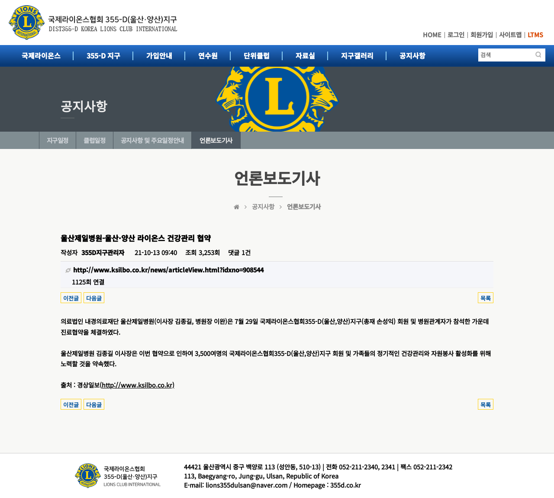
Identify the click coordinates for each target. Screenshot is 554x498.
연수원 (208, 56)
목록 (485, 298)
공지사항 (412, 56)
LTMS (535, 34)
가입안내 (159, 56)
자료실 (305, 56)
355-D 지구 (103, 56)
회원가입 (481, 34)
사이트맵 (510, 34)
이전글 (71, 298)
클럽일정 (95, 140)
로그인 (456, 34)
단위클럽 (257, 56)
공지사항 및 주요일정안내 (152, 140)
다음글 (94, 298)
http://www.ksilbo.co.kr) (138, 384)
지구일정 (58, 140)
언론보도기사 (216, 140)
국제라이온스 (41, 56)
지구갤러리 (357, 56)
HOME (432, 34)
